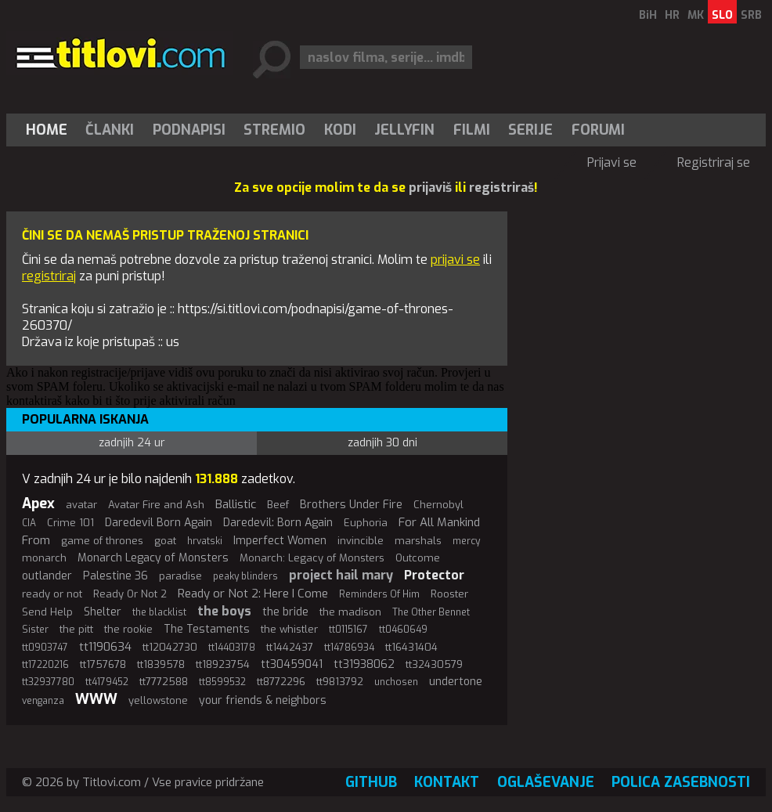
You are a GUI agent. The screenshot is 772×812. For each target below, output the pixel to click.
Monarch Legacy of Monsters (153, 557)
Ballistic (235, 504)
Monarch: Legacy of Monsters (312, 558)
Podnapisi (189, 130)
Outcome (417, 558)
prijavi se (455, 259)
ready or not (52, 594)
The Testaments (207, 629)
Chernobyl (438, 504)
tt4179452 (106, 682)
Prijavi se (612, 162)
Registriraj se (713, 162)
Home (46, 130)
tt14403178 (231, 647)
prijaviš (430, 187)
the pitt (76, 629)
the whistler (289, 629)
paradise (180, 576)
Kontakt (446, 782)
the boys (224, 611)
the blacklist (159, 612)
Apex (38, 503)
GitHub (371, 782)
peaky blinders (245, 576)
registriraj (49, 276)
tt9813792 (339, 681)
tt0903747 (45, 647)
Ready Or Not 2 (130, 594)
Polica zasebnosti (680, 782)
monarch (44, 558)
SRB (751, 15)
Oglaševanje (545, 782)
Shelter (102, 611)
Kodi (340, 130)
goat (165, 540)
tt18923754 (223, 664)
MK (695, 15)
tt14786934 (349, 647)
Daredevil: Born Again (278, 522)
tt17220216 (45, 665)
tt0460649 (403, 629)
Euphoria (366, 522)
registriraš (501, 187)
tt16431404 (411, 647)
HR (672, 15)
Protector (434, 575)
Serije (530, 130)
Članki (109, 130)
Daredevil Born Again (158, 522)
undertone (455, 681)
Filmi (471, 130)
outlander (47, 575)
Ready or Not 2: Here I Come (253, 593)
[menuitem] (50, 130)
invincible (360, 540)
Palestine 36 (115, 575)
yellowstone (158, 700)
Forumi (598, 130)
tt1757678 (103, 664)
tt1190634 (105, 647)
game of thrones (102, 540)
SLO (722, 15)
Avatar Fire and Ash (156, 504)
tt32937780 (48, 682)
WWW (96, 699)
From (36, 540)
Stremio (274, 130)
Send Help (47, 612)
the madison (350, 612)
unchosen (396, 682)
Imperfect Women (279, 540)
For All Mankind (439, 522)
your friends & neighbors (262, 700)
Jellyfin (404, 130)
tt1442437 (289, 647)
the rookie (128, 629)
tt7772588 (163, 681)
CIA (29, 523)
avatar (81, 504)
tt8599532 (222, 682)
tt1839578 (161, 664)
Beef (278, 504)
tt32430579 (434, 664)
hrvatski (204, 541)
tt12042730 (169, 647)
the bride (285, 611)
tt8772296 (281, 681)
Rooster (449, 594)
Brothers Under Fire (351, 504)
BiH (648, 15)
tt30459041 (292, 664)
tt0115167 (348, 629)
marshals (418, 540)
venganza (43, 701)
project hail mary (341, 575)
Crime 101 (70, 522)
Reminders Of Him (379, 594)
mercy (466, 541)
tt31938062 (364, 664)
